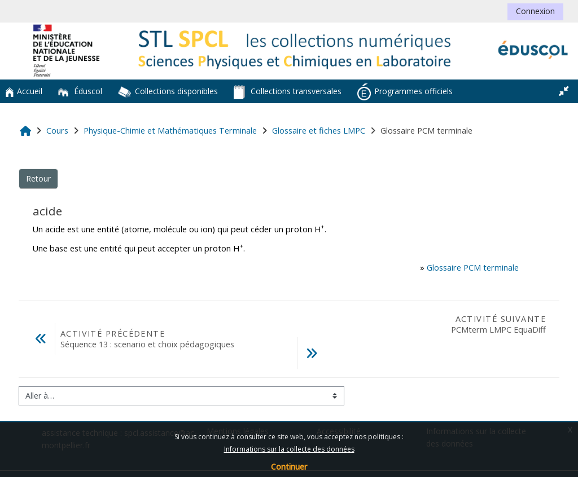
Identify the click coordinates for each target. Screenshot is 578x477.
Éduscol (80, 91)
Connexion (535, 11)
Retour (38, 178)
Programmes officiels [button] (405, 91)
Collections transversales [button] (287, 92)
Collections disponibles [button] (168, 92)
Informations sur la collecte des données (289, 449)
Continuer (289, 466)
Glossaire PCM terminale (473, 267)
